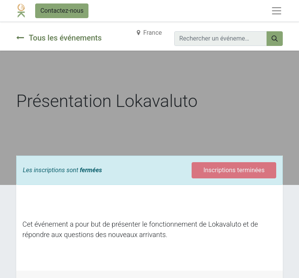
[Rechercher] (275, 38)
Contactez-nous (61, 10)
